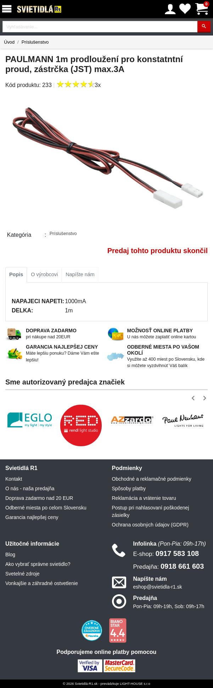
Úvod (9, 42)
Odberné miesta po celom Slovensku (45, 507)
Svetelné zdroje (22, 574)
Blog (10, 554)
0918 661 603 (168, 566)
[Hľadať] (204, 27)
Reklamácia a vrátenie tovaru (144, 498)
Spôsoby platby (129, 488)
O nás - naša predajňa (30, 488)
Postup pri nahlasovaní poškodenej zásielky (150, 511)
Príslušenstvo (35, 42)
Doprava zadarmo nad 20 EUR (39, 498)
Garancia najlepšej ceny (31, 517)
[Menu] (8, 9)
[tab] (16, 275)
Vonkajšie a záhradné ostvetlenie (41, 583)
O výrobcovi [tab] (44, 274)
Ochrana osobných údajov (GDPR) (150, 525)
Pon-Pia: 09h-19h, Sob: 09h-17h (168, 606)
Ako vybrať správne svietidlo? (37, 564)
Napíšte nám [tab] (80, 274)
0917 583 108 (166, 553)
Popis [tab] (16, 274)
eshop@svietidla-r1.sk (157, 587)
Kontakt (13, 479)
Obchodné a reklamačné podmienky (151, 479)
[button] (194, 398)
